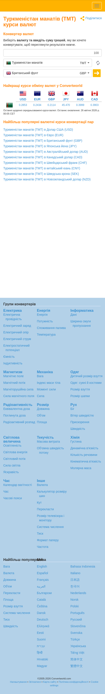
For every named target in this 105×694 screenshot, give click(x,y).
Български (44, 593)
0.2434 (37, 105)
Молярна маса (80, 468)
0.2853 (23, 105)
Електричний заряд (17, 325)
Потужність (45, 321)
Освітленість (12, 445)
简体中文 (76, 659)
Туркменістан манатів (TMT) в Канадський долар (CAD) (42, 157)
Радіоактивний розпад (19, 422)
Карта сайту (49, 682)
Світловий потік (14, 459)
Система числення (50, 527)
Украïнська (78, 646)
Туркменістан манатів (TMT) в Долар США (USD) (38, 129)
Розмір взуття (80, 389)
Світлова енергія (15, 452)
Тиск (40, 533)
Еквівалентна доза (16, 409)
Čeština (42, 606)
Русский (76, 619)
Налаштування (18, 682)
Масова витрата (48, 441)
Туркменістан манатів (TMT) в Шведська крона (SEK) (41, 174)
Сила (40, 396)
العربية (41, 586)
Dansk (41, 613)
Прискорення (79, 422)
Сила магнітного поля (18, 396)
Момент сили (46, 389)
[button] (47, 63)
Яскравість (11, 472)
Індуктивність (12, 363)
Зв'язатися (35, 682)
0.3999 (80, 105)
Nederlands (78, 593)
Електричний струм (17, 339)
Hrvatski (42, 659)
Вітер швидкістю (82, 415)
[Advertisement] (52, 240)
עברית (41, 646)
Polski (74, 606)
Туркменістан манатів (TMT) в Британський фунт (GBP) (42, 140)
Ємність (9, 356)
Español (42, 573)
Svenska (76, 633)
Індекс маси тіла (48, 382)
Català (41, 599)
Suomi (41, 639)
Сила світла (11, 465)
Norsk (74, 599)
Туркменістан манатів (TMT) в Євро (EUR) (33, 135)
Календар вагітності (17, 485)
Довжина (43, 409)
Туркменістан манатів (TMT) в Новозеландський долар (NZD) (47, 179)
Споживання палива (51, 328)
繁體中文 (76, 666)
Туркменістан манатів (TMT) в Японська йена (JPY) (40, 146)
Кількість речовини (83, 455)
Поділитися (91, 18)
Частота (42, 547)
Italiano (75, 573)
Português (77, 613)
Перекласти (45, 509)
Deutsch (42, 619)
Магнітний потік (14, 382)
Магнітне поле (13, 376)
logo (52, 5)
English (42, 566)
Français (43, 579)
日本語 (75, 579)
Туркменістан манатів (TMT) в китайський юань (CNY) (41, 168)
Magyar (42, 666)
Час (6, 491)
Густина (75, 441)
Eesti (40, 633)
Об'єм (41, 415)
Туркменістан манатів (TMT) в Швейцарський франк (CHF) (45, 162)
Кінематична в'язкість (85, 461)
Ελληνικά (43, 626)
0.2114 (51, 105)
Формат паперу (48, 540)
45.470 (66, 105)
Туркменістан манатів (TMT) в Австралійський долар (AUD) (45, 151)
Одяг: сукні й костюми (85, 382)
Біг (72, 409)
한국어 (75, 586)
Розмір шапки (80, 396)
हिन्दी (40, 652)
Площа (42, 422)
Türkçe (75, 639)
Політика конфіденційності (73, 682)
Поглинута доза (14, 415)
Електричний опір (15, 332)
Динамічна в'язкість (84, 448)
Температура (46, 334)
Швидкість (77, 428)
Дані (73, 314)
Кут (39, 502)
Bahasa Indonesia (82, 566)
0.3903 (94, 105)
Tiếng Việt (77, 652)
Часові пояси (12, 498)
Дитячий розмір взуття (86, 376)
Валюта (42, 485)
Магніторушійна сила (18, 389)
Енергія (42, 314)
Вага (40, 376)
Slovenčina (78, 626)
